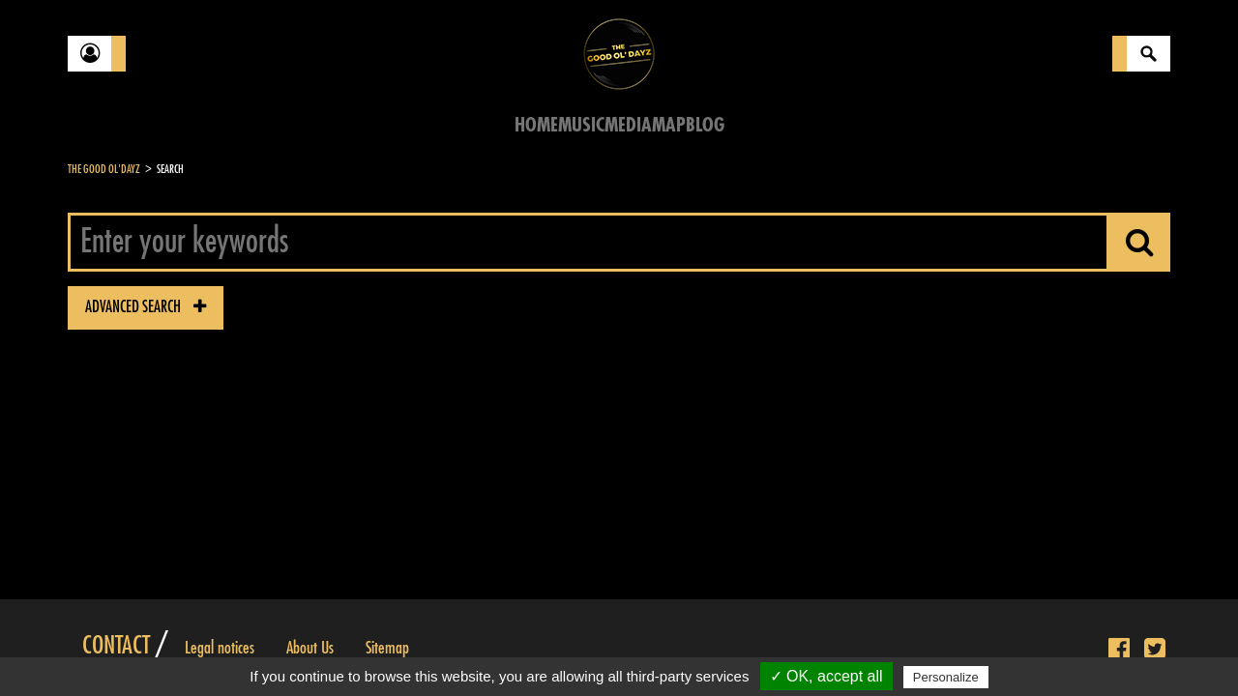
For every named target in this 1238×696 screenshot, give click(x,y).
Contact (116, 645)
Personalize (946, 677)
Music (581, 125)
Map (669, 125)
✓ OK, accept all (826, 676)
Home (536, 125)
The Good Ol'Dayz (104, 169)
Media (628, 125)
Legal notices (219, 647)
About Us (310, 647)
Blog (705, 125)
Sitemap (387, 647)
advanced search (145, 306)
